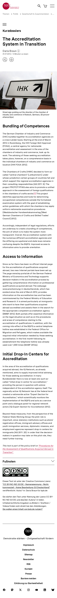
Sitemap (28, 554)
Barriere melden (28, 578)
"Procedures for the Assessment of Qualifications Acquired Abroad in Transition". (28, 449)
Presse (28, 574)
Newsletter (28, 559)
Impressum (28, 545)
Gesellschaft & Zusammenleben (35, 14)
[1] (35, 193)
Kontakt (28, 569)
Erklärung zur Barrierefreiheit (28, 583)
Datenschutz (28, 550)
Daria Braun (11, 51)
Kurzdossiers (12, 31)
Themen (6, 14)
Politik (15, 14)
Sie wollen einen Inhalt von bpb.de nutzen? (23, 509)
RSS (29, 564)
